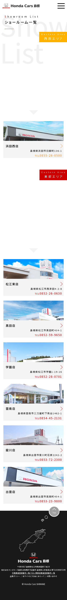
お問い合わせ (52, 576)
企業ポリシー (15, 576)
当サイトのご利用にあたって (33, 576)
